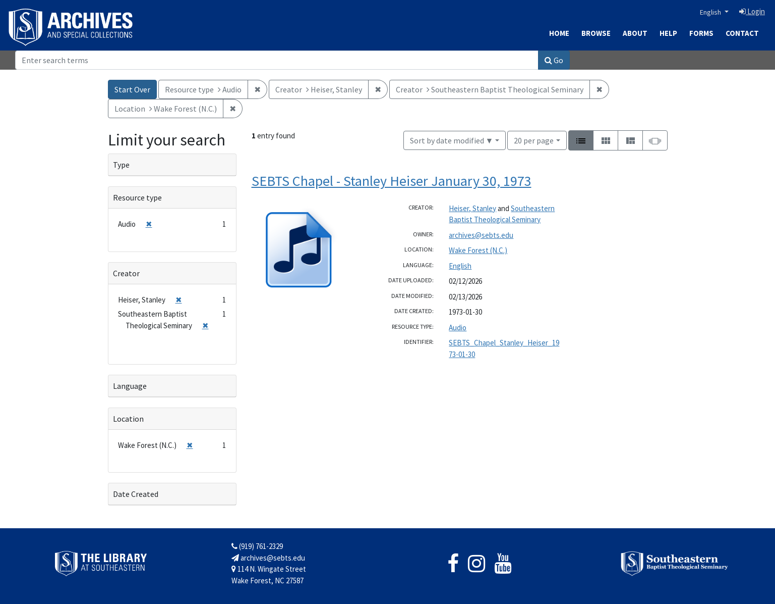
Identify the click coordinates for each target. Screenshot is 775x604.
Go (554, 60)
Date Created (135, 494)
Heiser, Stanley (472, 208)
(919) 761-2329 (257, 546)
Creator (126, 273)
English (711, 12)
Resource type (137, 197)
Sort (452, 140)
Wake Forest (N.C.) (478, 250)
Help (668, 33)
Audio (457, 327)
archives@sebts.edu (481, 235)
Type (121, 165)
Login (752, 11)
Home (559, 33)
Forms (701, 33)
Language (130, 386)
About (635, 33)
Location (128, 419)
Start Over (132, 89)
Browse (596, 33)
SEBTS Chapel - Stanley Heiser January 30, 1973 (391, 181)
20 (534, 139)
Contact (742, 33)
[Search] (277, 60)
